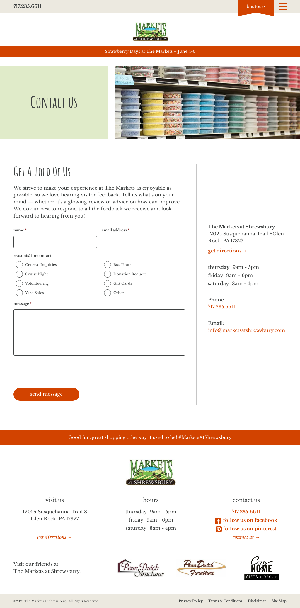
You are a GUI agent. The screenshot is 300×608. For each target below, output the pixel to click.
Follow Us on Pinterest (246, 528)
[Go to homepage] (150, 31)
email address (115, 230)
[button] (283, 6)
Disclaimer (257, 601)
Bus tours (256, 6)
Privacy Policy (191, 601)
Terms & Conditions (225, 601)
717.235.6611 (27, 6)
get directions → (227, 251)
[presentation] (58, 371)
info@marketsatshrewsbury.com (246, 330)
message (22, 303)
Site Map (279, 601)
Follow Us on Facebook (246, 520)
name (20, 230)
